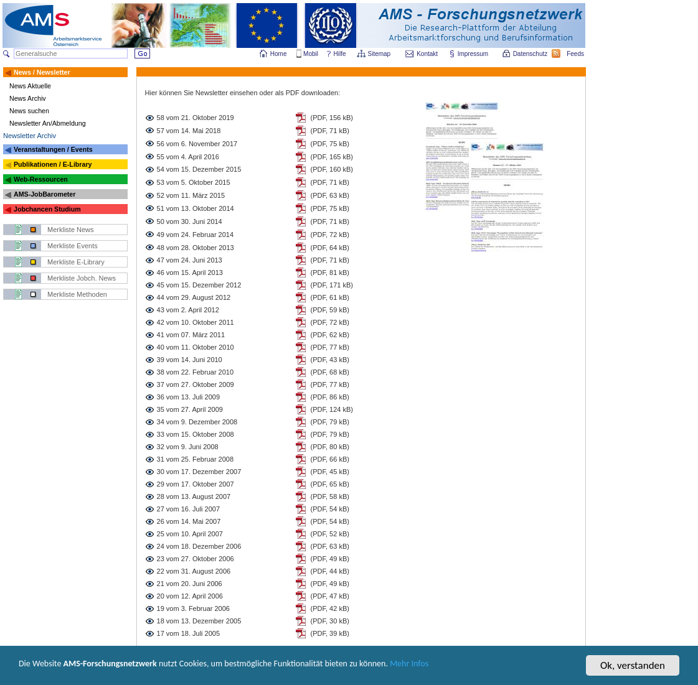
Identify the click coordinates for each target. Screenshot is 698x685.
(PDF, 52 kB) (330, 534)
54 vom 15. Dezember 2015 (199, 169)
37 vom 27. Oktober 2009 (195, 384)
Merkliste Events (72, 245)
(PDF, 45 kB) (330, 471)
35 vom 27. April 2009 (190, 409)
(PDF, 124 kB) (332, 409)
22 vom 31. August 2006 (194, 571)
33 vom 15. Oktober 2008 (195, 434)
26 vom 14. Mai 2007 (189, 521)
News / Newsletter (42, 72)
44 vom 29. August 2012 (194, 297)
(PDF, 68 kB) (330, 372)
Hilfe (340, 53)
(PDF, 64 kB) (330, 247)
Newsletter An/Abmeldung (47, 123)
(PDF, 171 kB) (332, 285)
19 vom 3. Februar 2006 (193, 608)
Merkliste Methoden (77, 294)
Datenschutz (531, 53)
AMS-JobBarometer (44, 194)
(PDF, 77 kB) (330, 347)
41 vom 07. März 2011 (191, 334)
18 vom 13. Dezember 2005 (199, 621)
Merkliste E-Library (76, 262)
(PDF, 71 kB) (330, 130)
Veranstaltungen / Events (53, 149)
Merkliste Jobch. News (81, 278)
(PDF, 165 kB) (332, 157)
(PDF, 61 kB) (330, 297)
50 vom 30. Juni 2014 (189, 221)
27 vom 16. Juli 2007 (188, 509)
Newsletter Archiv (29, 135)
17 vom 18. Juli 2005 (188, 633)
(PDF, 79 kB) (330, 422)
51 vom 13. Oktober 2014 (195, 208)
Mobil (310, 53)
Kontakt (427, 53)
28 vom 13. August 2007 (194, 496)
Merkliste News (70, 229)
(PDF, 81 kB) (330, 272)
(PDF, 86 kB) (330, 397)
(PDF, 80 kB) (330, 446)
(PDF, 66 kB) (330, 459)
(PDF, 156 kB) (332, 117)
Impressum (473, 53)
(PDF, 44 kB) (330, 571)
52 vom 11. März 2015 (191, 195)
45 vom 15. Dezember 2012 (199, 285)
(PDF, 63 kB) (330, 195)
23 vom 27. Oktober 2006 (195, 558)
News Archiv (27, 98)
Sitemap (380, 53)
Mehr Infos (492, 671)
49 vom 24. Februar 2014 (195, 234)
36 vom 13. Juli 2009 (188, 397)
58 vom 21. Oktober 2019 (195, 117)
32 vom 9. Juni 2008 (188, 446)
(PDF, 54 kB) (330, 509)
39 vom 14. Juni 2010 (189, 359)
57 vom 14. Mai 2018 (189, 130)
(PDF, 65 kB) (330, 484)
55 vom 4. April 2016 (188, 157)
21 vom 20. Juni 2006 (189, 583)
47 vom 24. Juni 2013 (189, 260)
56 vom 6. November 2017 (197, 143)
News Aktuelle (30, 86)
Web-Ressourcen (41, 179)
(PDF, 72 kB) (330, 234)
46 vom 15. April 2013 (190, 272)
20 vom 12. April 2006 (190, 596)
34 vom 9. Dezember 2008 (197, 422)
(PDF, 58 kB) (330, 496)
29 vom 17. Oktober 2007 (195, 484)
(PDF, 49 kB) (330, 558)
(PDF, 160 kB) (332, 169)
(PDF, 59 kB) (330, 310)
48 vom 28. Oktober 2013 (195, 247)
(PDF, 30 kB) (330, 621)
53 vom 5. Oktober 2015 (193, 182)
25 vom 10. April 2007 (190, 534)
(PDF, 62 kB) (330, 334)
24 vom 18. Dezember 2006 (199, 546)
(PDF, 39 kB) (330, 633)
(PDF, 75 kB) (330, 143)
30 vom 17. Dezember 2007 (199, 471)
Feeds (576, 53)
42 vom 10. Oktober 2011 (195, 322)
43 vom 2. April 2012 (188, 310)
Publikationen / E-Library (53, 164)
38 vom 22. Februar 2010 (195, 372)
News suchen (29, 110)
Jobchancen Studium (47, 209)
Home (278, 53)
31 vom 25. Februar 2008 (195, 459)
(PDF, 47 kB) (330, 596)
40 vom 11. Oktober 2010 (195, 347)
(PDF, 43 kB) (330, 359)
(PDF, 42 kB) (330, 608)
